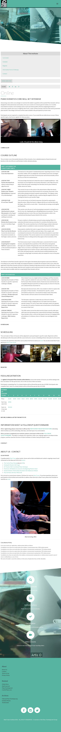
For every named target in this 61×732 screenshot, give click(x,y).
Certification (30, 623)
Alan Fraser (13, 458)
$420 (18, 398)
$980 (35, 398)
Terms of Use (5, 673)
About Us (4, 669)
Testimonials (5, 702)
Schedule (5, 61)
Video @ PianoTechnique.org (10, 698)
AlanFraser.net (6, 686)
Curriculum (6, 58)
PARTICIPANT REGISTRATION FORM (41, 428)
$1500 (10, 407)
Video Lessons (30, 642)
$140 (9, 398)
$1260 (45, 398)
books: (23, 460)
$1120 (40, 398)
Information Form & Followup (11, 69)
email (41, 340)
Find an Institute (30, 587)
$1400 (50, 398)
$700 (27, 398)
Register (5, 65)
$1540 (55, 398)
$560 (23, 398)
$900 (9, 402)
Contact (5, 73)
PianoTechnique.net (7, 688)
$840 (31, 398)
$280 (14, 398)
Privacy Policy (6, 675)
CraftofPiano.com (7, 690)
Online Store (5, 684)
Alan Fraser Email (11, 342)
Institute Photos (6, 700)
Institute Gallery (30, 605)
